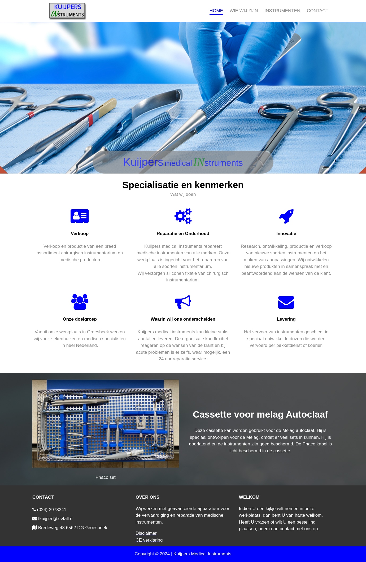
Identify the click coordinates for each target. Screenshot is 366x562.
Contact (317, 10)
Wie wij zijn (244, 10)
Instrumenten (282, 10)
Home (216, 10)
